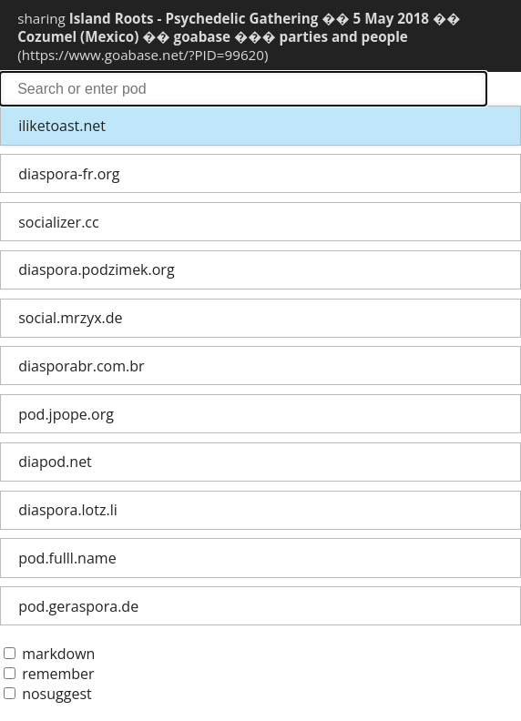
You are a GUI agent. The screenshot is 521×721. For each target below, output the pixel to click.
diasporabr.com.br (81, 366)
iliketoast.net (62, 126)
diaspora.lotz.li (67, 510)
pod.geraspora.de (78, 606)
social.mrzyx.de (70, 318)
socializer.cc (58, 222)
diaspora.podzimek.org (96, 269)
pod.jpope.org (66, 414)
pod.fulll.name (67, 558)
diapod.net (55, 462)
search (243, 89)
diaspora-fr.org (68, 174)
